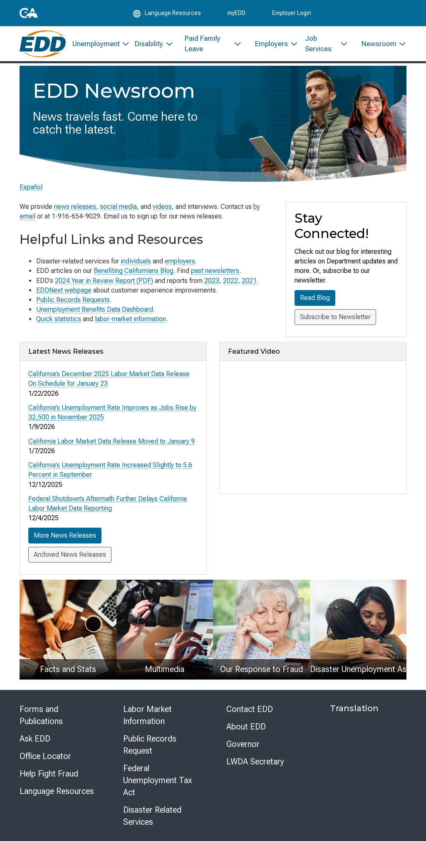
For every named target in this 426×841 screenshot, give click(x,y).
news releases (75, 207)
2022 (230, 281)
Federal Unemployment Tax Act (157, 780)
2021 (249, 281)
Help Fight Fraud (49, 773)
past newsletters (215, 271)
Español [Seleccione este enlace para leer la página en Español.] (31, 187)
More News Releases (65, 535)
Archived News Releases (70, 554)
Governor (243, 744)
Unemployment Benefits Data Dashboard (94, 309)
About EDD (246, 726)
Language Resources (57, 791)
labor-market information (130, 319)
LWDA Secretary (255, 761)
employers (180, 261)
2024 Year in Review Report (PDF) (104, 281)
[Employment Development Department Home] (43, 44)
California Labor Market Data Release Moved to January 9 (111, 441)
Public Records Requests (73, 300)
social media (118, 207)
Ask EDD (35, 738)
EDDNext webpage (64, 290)
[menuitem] (97, 44)
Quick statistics (58, 319)
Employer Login (291, 13)
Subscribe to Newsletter (335, 317)
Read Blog (315, 298)
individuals (136, 261)
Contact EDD (249, 709)
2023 (211, 281)
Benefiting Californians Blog (133, 271)
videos (162, 207)
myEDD (236, 13)
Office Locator (45, 756)
